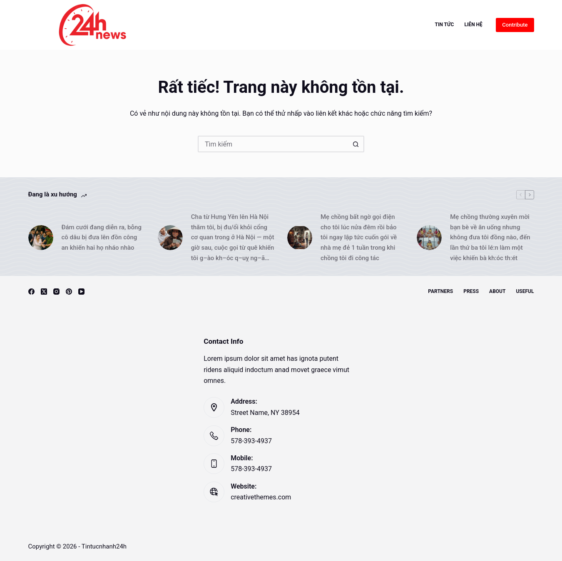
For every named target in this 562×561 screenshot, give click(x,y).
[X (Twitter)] (44, 291)
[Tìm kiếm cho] (273, 144)
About (497, 291)
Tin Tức (444, 24)
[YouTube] (81, 291)
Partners (440, 291)
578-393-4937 (251, 441)
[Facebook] (31, 291)
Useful (525, 291)
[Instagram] (56, 291)
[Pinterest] (69, 291)
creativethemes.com (261, 497)
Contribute (514, 25)
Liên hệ (473, 24)
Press (471, 291)
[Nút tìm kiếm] (356, 144)
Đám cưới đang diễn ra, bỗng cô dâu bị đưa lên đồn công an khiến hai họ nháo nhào (102, 237)
